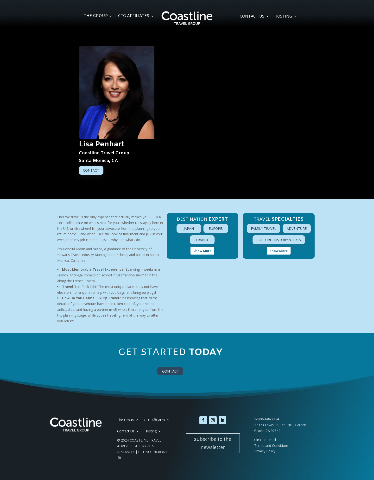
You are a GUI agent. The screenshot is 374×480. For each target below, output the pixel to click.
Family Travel (263, 228)
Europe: (216, 228)
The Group (96, 16)
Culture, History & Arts (279, 239)
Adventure (297, 228)
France (202, 239)
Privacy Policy (264, 451)
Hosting (283, 16)
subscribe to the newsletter (212, 443)
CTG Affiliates (133, 16)
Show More (202, 251)
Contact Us (252, 16)
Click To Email (265, 439)
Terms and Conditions (271, 445)
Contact (91, 170)
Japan (189, 228)
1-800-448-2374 (266, 419)
